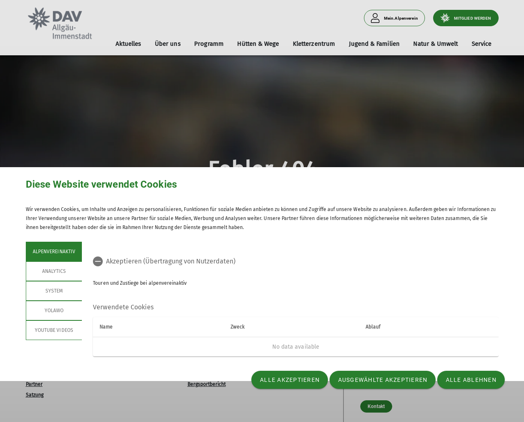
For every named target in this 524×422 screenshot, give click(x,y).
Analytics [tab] (54, 271)
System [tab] (53, 291)
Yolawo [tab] (53, 310)
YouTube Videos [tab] (54, 330)
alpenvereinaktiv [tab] (54, 251)
